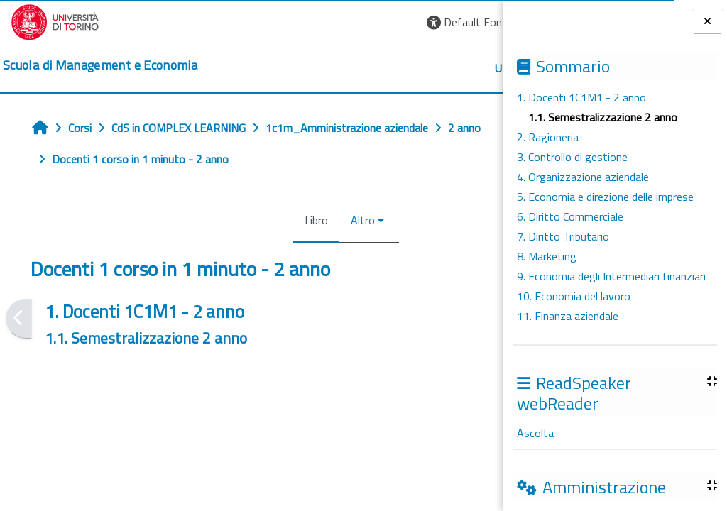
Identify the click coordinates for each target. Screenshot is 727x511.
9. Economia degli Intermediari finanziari (611, 276)
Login (468, 22)
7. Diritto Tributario (563, 236)
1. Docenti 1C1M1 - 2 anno (581, 97)
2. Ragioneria (548, 136)
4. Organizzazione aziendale (583, 176)
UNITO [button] (337, 68)
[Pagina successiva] (499, 318)
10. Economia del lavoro (573, 295)
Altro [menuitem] (275, 220)
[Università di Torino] (55, 20)
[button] (298, 22)
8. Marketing (546, 256)
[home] (100, 65)
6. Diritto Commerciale (570, 216)
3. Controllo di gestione (572, 156)
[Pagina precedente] (19, 318)
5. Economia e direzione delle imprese (605, 196)
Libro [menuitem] (229, 220)
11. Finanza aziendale (567, 315)
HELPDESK (417, 68)
